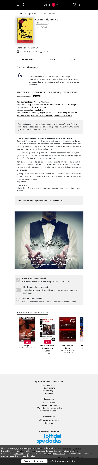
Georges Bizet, (26, 102)
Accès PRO (49, 425)
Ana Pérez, (35, 115)
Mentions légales (49, 390)
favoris (42, 27)
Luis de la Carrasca (38, 107)
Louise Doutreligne (69, 104)
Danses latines (54, 93)
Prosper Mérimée (41, 102)
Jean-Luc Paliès (36, 110)
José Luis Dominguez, (61, 112)
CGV (38, 408)
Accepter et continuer (34, 461)
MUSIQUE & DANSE (23, 93)
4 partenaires (18, 453)
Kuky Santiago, (46, 115)
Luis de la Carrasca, (30, 112)
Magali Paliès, (34, 104)
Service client (49, 402)
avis (40, 23)
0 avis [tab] (52, 59)
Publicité (49, 423)
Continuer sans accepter (63, 461)
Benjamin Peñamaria (63, 115)
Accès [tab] (73, 59)
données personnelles (52, 408)
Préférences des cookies (49, 411)
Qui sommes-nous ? (49, 385)
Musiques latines (23, 96)
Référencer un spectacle (49, 420)
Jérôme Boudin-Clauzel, (50, 104)
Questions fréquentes (49, 405)
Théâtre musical (39, 93)
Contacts (49, 393)
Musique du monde (70, 93)
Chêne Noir (21, 48)
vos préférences (59, 453)
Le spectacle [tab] (28, 59)
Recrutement (49, 388)
